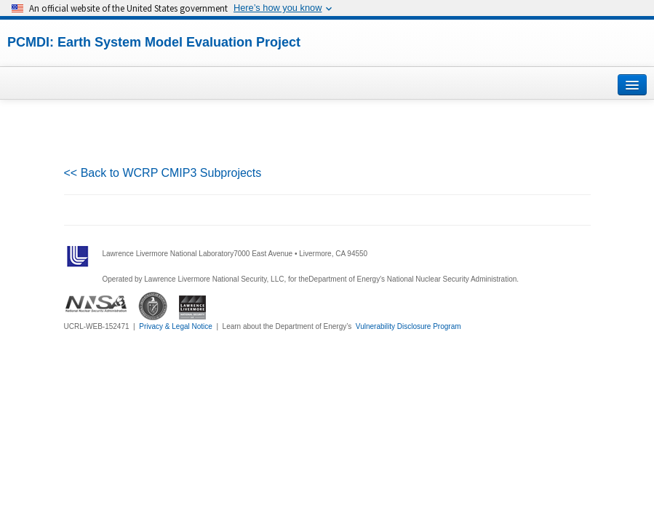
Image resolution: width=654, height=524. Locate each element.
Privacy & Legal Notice (175, 326)
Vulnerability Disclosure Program (408, 326)
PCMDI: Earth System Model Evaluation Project (153, 42)
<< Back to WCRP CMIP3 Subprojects (163, 173)
